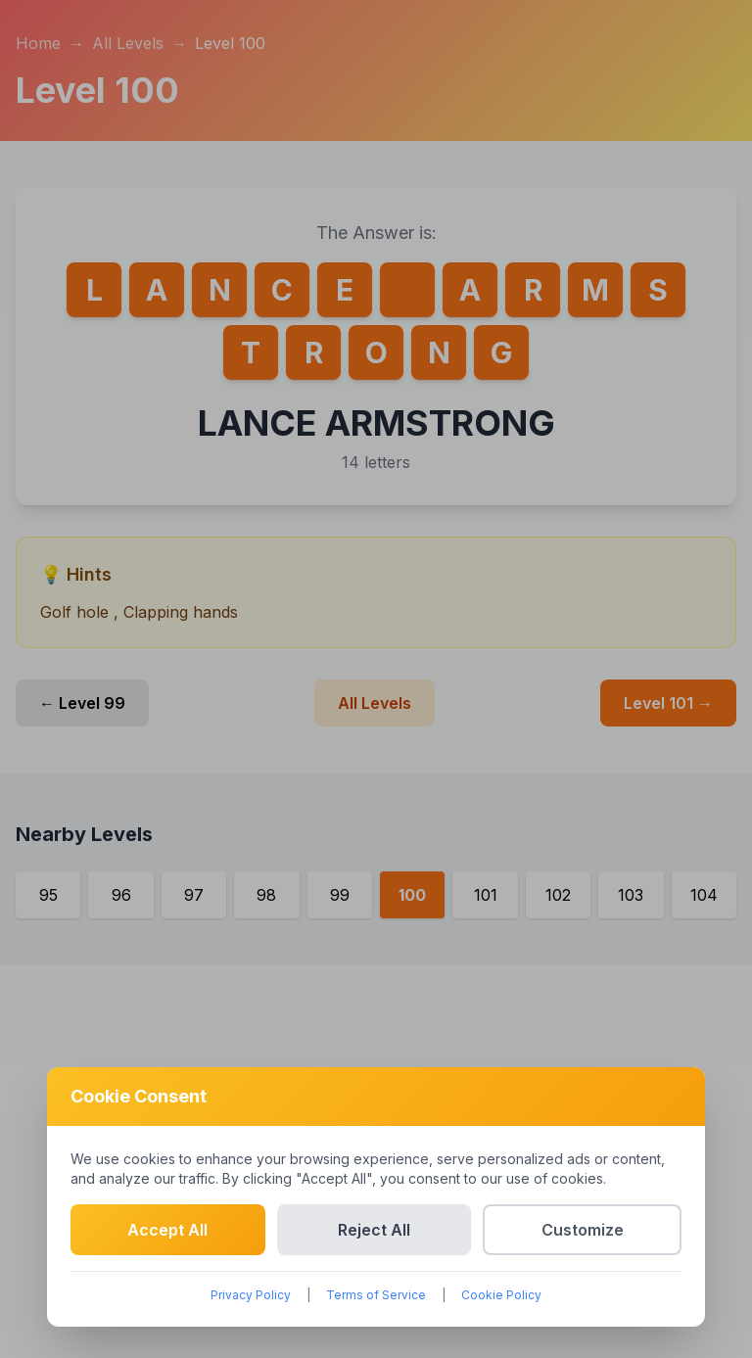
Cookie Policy (501, 1295)
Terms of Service (376, 1295)
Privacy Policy (251, 1295)
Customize (582, 1230)
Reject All (374, 1230)
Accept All (167, 1230)
